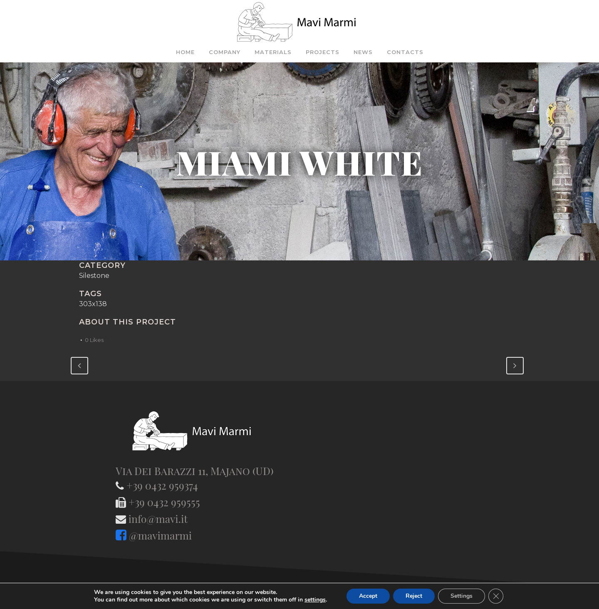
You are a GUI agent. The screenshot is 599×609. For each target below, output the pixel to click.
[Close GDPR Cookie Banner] (495, 596)
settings (315, 600)
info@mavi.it (158, 518)
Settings (461, 596)
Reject (414, 596)
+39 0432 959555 (164, 502)
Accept (368, 596)
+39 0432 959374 (162, 485)
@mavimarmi (160, 535)
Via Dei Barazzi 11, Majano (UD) (195, 471)
